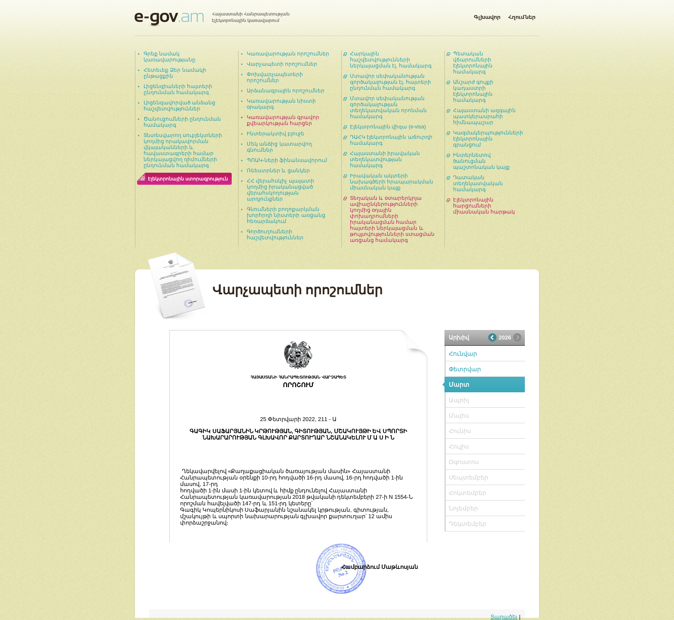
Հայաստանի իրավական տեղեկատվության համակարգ (385, 159)
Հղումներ (521, 15)
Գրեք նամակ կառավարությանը (170, 57)
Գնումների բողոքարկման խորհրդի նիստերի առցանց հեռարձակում (286, 215)
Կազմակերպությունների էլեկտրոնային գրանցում (488, 139)
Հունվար (463, 353)
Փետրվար (465, 369)
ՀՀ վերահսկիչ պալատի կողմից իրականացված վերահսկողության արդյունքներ (280, 190)
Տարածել (504, 617)
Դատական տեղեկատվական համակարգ (478, 183)
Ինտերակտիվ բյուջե (275, 134)
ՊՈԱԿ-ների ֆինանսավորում (287, 160)
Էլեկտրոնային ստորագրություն (188, 178)
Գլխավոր (487, 15)
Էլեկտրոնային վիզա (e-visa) (388, 127)
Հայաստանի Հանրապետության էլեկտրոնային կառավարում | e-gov (212, 19)
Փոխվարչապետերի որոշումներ (275, 77)
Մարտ (459, 384)
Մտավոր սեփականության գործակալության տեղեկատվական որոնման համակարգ (388, 107)
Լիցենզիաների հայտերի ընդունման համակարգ (178, 89)
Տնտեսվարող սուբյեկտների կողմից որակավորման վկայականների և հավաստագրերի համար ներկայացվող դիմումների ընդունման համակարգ (183, 150)
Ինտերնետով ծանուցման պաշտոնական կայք (481, 161)
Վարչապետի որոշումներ (282, 64)
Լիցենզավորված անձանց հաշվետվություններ (179, 106)
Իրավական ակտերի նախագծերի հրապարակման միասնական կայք (391, 182)
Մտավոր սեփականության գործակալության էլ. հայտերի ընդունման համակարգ (390, 82)
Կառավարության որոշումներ (288, 54)
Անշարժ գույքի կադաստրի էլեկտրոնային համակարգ (473, 91)
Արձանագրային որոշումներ (286, 91)
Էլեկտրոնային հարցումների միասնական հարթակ (484, 206)
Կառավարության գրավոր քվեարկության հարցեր (283, 120)
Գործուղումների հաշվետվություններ (275, 235)
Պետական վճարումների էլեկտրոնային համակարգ (473, 63)
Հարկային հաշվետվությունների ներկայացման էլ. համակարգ (391, 60)
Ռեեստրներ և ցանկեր (278, 171)
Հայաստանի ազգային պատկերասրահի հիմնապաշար (484, 116)
